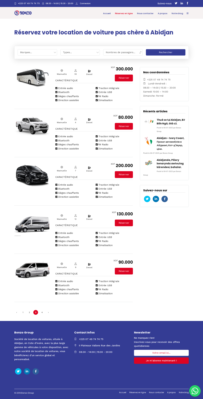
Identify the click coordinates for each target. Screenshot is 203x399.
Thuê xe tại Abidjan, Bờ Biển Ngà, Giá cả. (171, 121)
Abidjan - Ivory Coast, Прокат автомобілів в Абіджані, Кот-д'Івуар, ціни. (170, 143)
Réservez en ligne (124, 13)
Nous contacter (145, 13)
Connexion (85, 3)
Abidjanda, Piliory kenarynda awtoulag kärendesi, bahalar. (170, 163)
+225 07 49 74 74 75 (27, 3)
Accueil (107, 13)
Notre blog (177, 13)
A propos (162, 13)
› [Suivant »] (48, 312)
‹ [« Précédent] (16, 312)
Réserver (124, 77)
